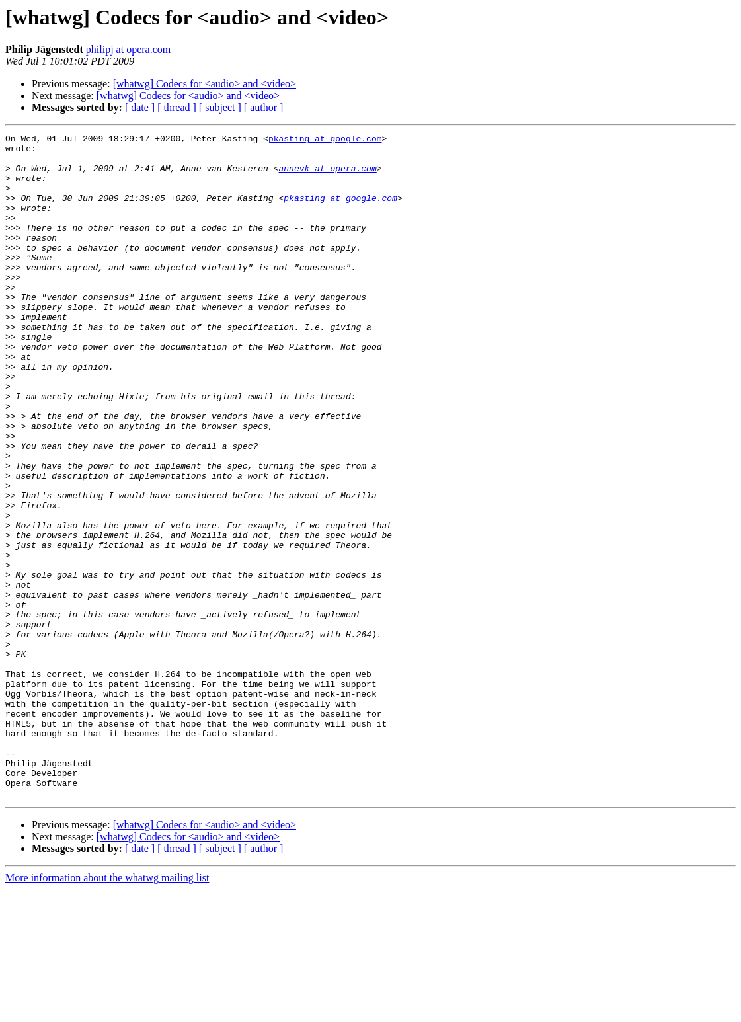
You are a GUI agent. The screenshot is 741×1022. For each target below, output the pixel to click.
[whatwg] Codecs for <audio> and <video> (204, 83)
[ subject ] (220, 107)
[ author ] (264, 107)
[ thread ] (176, 107)
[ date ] (140, 107)
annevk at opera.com (327, 176)
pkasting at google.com (325, 140)
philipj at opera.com (128, 49)
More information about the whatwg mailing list (107, 1010)
